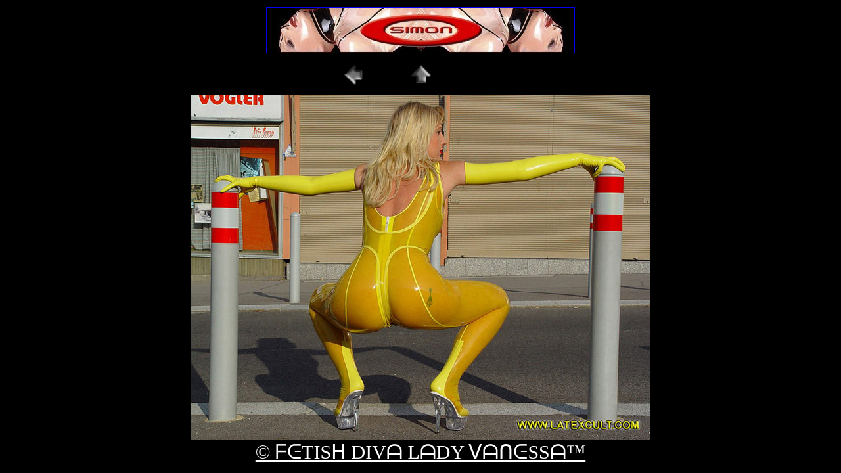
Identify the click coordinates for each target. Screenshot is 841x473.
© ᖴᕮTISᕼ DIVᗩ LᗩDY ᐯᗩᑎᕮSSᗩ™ (420, 451)
